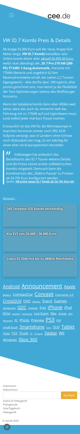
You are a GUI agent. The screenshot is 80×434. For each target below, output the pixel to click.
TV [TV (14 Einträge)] (31, 333)
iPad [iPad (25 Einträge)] (43, 308)
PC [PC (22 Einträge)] (16, 320)
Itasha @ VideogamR (15, 401)
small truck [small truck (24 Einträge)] (10, 327)
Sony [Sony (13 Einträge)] (48, 327)
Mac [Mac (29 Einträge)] (53, 313)
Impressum (9, 386)
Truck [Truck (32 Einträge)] (23, 333)
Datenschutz (10, 389)
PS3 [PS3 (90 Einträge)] (50, 319)
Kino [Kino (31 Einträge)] (6, 313)
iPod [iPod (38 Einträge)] (68, 307)
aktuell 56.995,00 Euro (57, 58)
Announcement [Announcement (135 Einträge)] (42, 286)
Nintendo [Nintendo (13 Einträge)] (8, 320)
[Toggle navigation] (11, 15)
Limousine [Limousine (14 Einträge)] (27, 313)
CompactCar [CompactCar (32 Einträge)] (23, 294)
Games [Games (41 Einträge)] (60, 301)
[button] (7, 427)
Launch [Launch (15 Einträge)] (16, 313)
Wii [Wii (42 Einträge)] (61, 333)
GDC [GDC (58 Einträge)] (21, 307)
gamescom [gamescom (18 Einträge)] (9, 308)
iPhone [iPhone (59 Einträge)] (55, 307)
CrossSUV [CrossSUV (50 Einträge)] (12, 301)
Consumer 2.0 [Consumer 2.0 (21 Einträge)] (64, 295)
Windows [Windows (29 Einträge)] (10, 339)
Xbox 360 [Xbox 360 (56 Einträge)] (28, 339)
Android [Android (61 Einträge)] (11, 286)
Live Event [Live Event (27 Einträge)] (41, 313)
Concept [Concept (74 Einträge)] (44, 294)
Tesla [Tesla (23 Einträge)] (6, 333)
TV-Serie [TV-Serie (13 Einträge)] (38, 333)
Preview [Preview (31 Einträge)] (37, 320)
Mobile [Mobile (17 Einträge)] (62, 313)
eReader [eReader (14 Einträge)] (36, 301)
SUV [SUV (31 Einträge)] (56, 327)
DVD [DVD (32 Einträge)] (27, 301)
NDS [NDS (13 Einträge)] (70, 314)
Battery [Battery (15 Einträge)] (7, 294)
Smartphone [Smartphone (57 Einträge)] (32, 327)
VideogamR (9, 412)
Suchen (69, 395)
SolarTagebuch (11, 408)
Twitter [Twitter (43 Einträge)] (50, 333)
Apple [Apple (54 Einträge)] (69, 286)
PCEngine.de (10, 404)
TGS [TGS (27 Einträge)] (14, 333)
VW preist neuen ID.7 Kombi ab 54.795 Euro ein (44, 181)
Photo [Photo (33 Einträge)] (24, 320)
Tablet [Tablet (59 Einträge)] (68, 327)
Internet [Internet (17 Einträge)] (33, 308)
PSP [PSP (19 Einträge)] (58, 320)
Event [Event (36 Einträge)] (47, 301)
